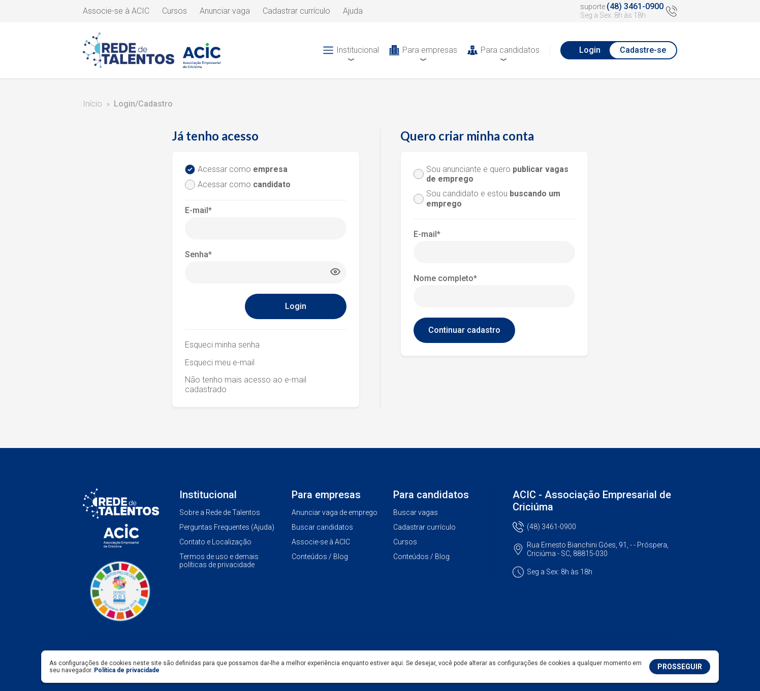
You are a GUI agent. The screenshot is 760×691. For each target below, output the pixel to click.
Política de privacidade (127, 670)
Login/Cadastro (143, 104)
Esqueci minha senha (222, 345)
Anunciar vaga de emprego (334, 512)
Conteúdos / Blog (320, 556)
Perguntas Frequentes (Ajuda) (226, 527)
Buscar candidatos (322, 527)
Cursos (174, 11)
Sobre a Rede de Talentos (219, 512)
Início (92, 104)
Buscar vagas (415, 512)
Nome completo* (445, 278)
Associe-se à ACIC (116, 11)
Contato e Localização (215, 542)
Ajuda (353, 11)
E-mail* (198, 210)
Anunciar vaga (225, 11)
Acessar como (243, 169)
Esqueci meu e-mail (220, 362)
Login (589, 50)
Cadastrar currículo (296, 11)
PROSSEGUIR (679, 667)
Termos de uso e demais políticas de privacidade (219, 560)
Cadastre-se (643, 50)
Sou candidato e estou (493, 198)
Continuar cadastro (464, 330)
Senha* (198, 254)
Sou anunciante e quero (497, 174)
